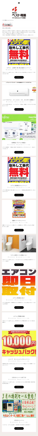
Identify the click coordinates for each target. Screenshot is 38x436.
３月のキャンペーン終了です (19, 377)
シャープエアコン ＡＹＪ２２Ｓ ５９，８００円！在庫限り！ (19, 100)
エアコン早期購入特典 (19, 316)
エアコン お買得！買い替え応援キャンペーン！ (19, 68)
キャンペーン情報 (28, 69)
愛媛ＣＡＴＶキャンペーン (19, 220)
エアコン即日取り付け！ (19, 298)
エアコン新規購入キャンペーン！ (19, 185)
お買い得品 (22, 69)
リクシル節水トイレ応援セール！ (19, 255)
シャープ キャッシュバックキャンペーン (19, 359)
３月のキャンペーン (19, 420)
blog (17, 69)
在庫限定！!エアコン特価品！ (19, 142)
